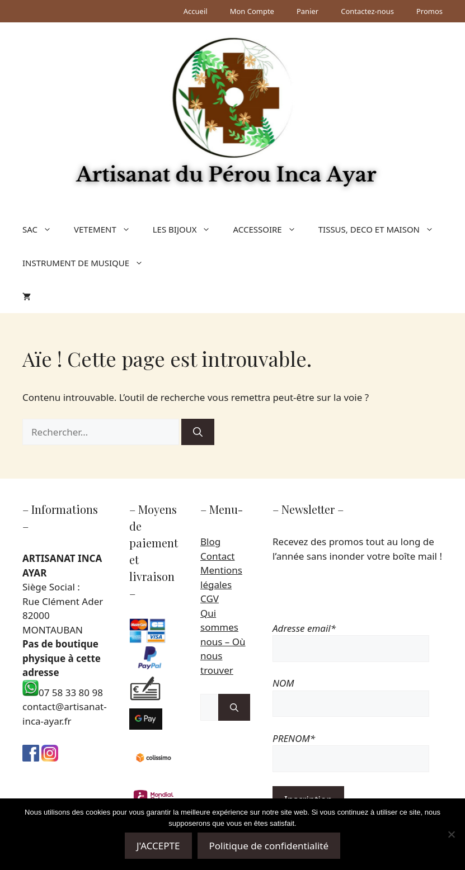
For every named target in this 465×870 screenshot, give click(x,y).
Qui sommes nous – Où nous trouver (223, 642)
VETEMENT (108, 229)
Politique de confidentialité (269, 845)
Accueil (196, 11)
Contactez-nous (367, 11)
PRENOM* (294, 738)
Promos (429, 11)
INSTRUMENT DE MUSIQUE (88, 263)
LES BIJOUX (187, 229)
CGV (209, 598)
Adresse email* (304, 628)
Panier (307, 11)
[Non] (451, 834)
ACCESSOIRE (270, 229)
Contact (217, 556)
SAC (42, 229)
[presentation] (358, 599)
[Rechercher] (197, 432)
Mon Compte (252, 11)
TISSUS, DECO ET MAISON (381, 229)
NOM (283, 683)
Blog (210, 541)
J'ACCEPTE (158, 845)
